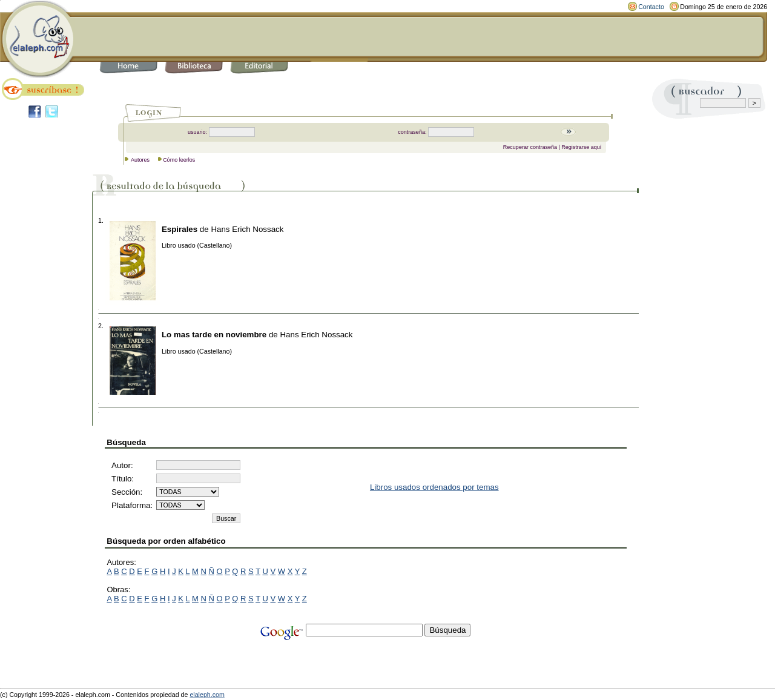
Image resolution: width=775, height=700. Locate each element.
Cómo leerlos (179, 160)
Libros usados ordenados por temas (434, 487)
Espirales (179, 229)
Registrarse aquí (581, 147)
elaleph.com (207, 694)
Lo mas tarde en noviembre (214, 334)
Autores (140, 160)
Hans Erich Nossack (247, 229)
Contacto (651, 6)
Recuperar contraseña (530, 147)
